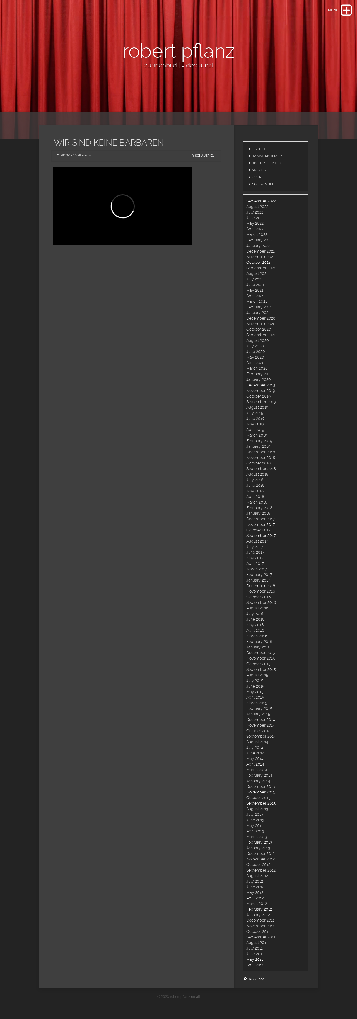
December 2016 (260, 586)
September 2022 (261, 201)
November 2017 (260, 524)
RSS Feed (256, 979)
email (195, 996)
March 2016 (256, 636)
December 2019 (260, 385)
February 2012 (259, 909)
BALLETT (260, 149)
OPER (256, 177)
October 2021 (258, 262)
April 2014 (255, 764)
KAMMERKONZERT (268, 156)
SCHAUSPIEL (204, 155)
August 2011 (257, 942)
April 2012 (255, 898)
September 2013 (261, 803)
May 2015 (255, 691)
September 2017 (261, 535)
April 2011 (255, 965)
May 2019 (255, 424)
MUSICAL (260, 170)
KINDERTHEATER (266, 163)
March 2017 (256, 569)
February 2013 (259, 842)
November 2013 (260, 792)
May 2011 (254, 959)
